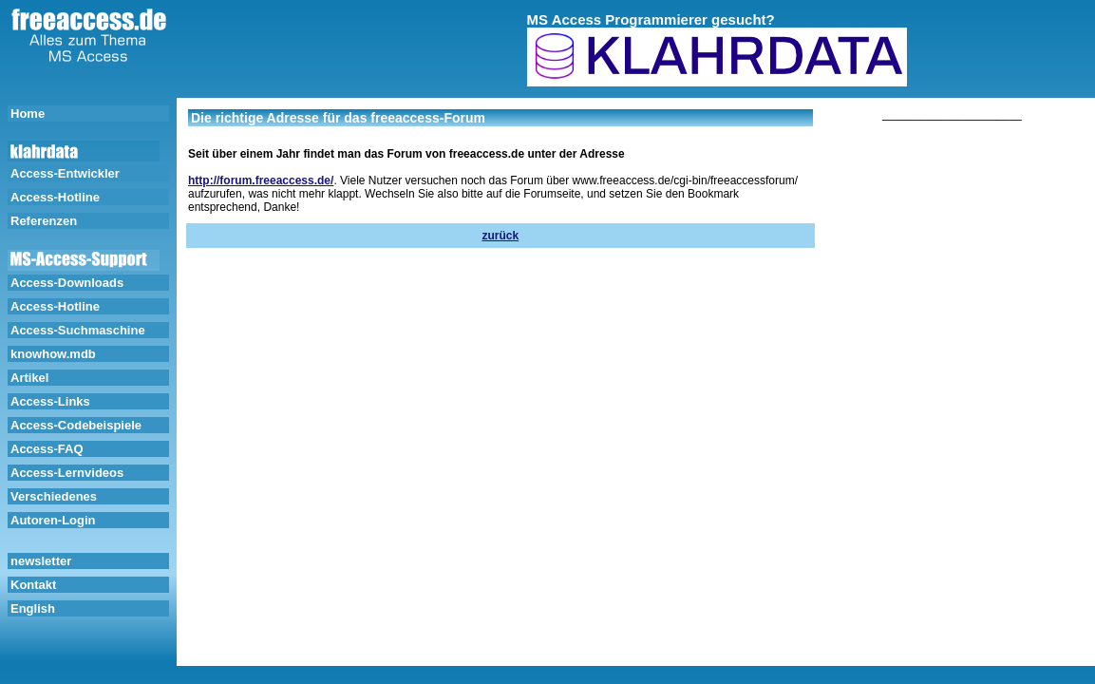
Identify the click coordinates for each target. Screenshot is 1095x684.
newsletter (40, 561)
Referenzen (43, 221)
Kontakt (33, 585)
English (32, 608)
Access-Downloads (66, 283)
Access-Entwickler (65, 173)
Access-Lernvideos (66, 473)
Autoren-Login (53, 520)
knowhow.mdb (53, 354)
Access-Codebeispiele (76, 425)
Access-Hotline (55, 197)
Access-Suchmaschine (77, 330)
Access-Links (50, 401)
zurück (500, 235)
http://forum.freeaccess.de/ (260, 180)
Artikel (29, 377)
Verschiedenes (53, 496)
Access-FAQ (47, 449)
